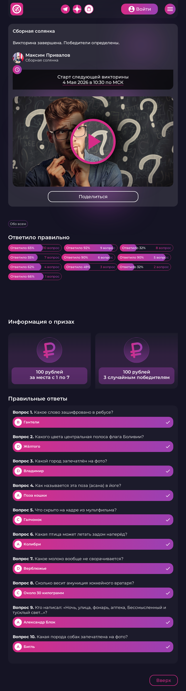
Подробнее (93, 80)
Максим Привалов (47, 55)
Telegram (65, 9)
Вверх (163, 680)
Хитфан (17, 9)
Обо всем (18, 224)
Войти (143, 9)
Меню (170, 9)
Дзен (77, 9)
